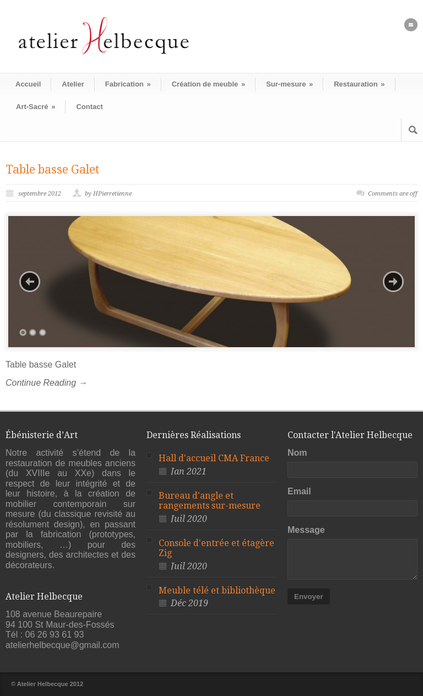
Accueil (28, 84)
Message (306, 530)
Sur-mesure (289, 84)
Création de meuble (208, 84)
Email (299, 491)
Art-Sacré (35, 106)
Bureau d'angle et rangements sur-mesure (210, 500)
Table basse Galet (53, 169)
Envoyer (308, 596)
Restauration (359, 84)
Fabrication (128, 84)
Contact (89, 106)
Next (393, 281)
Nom (297, 452)
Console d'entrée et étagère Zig (216, 548)
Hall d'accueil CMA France (214, 458)
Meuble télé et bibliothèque (217, 590)
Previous (29, 281)
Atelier (73, 84)
